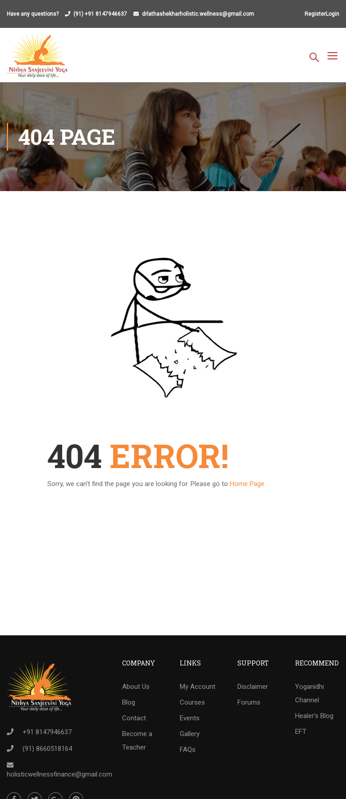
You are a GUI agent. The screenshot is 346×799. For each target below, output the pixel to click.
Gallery (190, 734)
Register (315, 14)
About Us (136, 687)
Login (332, 14)
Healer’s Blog (314, 716)
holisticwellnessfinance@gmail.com (59, 774)
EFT (300, 732)
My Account (197, 687)
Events (190, 718)
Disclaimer (252, 687)
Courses (192, 702)
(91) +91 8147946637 (100, 14)
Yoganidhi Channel (309, 693)
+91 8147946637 (47, 732)
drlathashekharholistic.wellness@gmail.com (198, 14)
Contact (134, 718)
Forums (248, 702)
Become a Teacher (137, 740)
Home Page (247, 484)
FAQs (188, 749)
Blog (128, 702)
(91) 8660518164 (47, 749)
